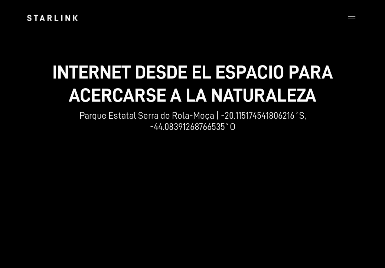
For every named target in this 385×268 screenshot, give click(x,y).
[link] (52, 18)
